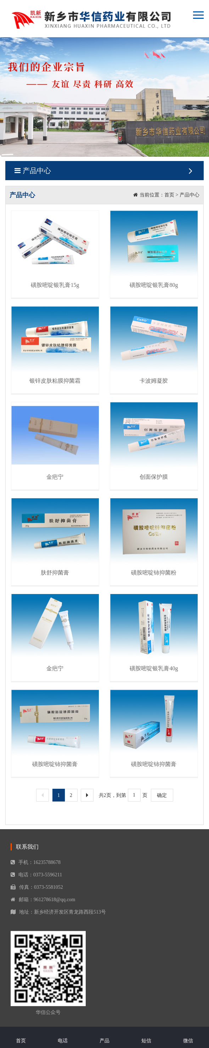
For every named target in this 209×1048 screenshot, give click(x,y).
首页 (169, 195)
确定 (162, 795)
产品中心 (105, 170)
